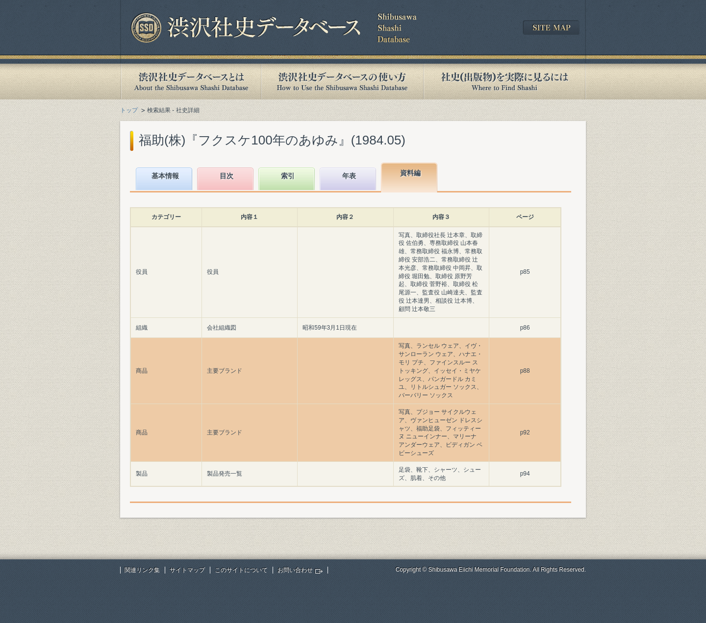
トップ (129, 110)
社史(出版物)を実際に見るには (504, 81)
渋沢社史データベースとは (190, 81)
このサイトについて (241, 570)
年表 (349, 176)
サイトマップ (187, 570)
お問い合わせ (295, 570)
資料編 (410, 173)
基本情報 (165, 176)
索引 (288, 176)
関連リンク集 (142, 570)
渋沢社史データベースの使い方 (342, 81)
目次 (226, 176)
